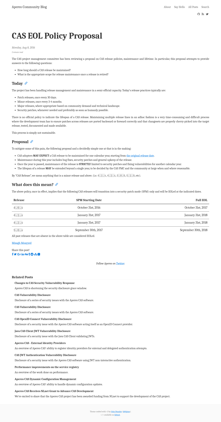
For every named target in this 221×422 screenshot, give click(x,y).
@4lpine (126, 411)
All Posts (193, 7)
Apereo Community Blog (29, 7)
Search (205, 7)
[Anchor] (26, 83)
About (167, 7)
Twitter (120, 263)
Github (117, 415)
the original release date (140, 155)
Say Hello (179, 7)
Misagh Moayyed (22, 243)
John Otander (116, 411)
